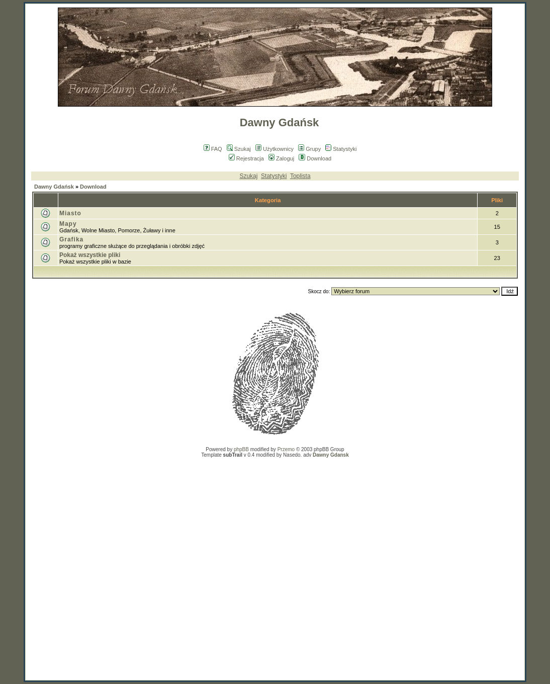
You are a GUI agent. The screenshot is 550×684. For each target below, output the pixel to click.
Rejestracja (246, 158)
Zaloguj (281, 158)
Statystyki (340, 149)
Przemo (286, 449)
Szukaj (239, 149)
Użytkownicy (274, 149)
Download (315, 158)
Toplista (300, 176)
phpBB (241, 449)
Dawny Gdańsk (54, 187)
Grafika (71, 239)
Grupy (309, 149)
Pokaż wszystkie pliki (89, 255)
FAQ (213, 149)
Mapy (68, 223)
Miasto (70, 213)
